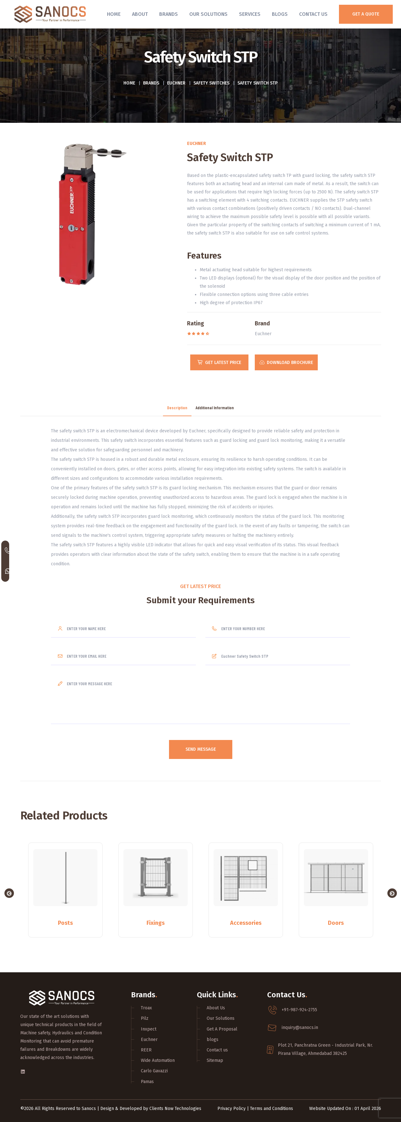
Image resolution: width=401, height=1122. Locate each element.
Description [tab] (177, 407)
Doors (336, 922)
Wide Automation (158, 1060)
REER (146, 1049)
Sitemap (215, 1060)
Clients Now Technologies (175, 1108)
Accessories (245, 922)
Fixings (156, 922)
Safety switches (211, 83)
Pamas (147, 1081)
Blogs (280, 14)
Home (114, 14)
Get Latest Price (219, 362)
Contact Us (313, 14)
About (140, 14)
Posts (65, 922)
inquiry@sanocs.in (300, 1027)
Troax (146, 1007)
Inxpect (148, 1028)
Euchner (176, 83)
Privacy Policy (231, 1108)
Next (392, 893)
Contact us (217, 1049)
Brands (168, 14)
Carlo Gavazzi (154, 1070)
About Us (216, 1007)
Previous (9, 893)
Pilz (144, 1018)
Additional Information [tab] (215, 407)
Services (249, 14)
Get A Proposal (222, 1028)
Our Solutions (208, 14)
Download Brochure (287, 362)
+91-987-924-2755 (299, 1009)
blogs (212, 1039)
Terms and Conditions (271, 1108)
